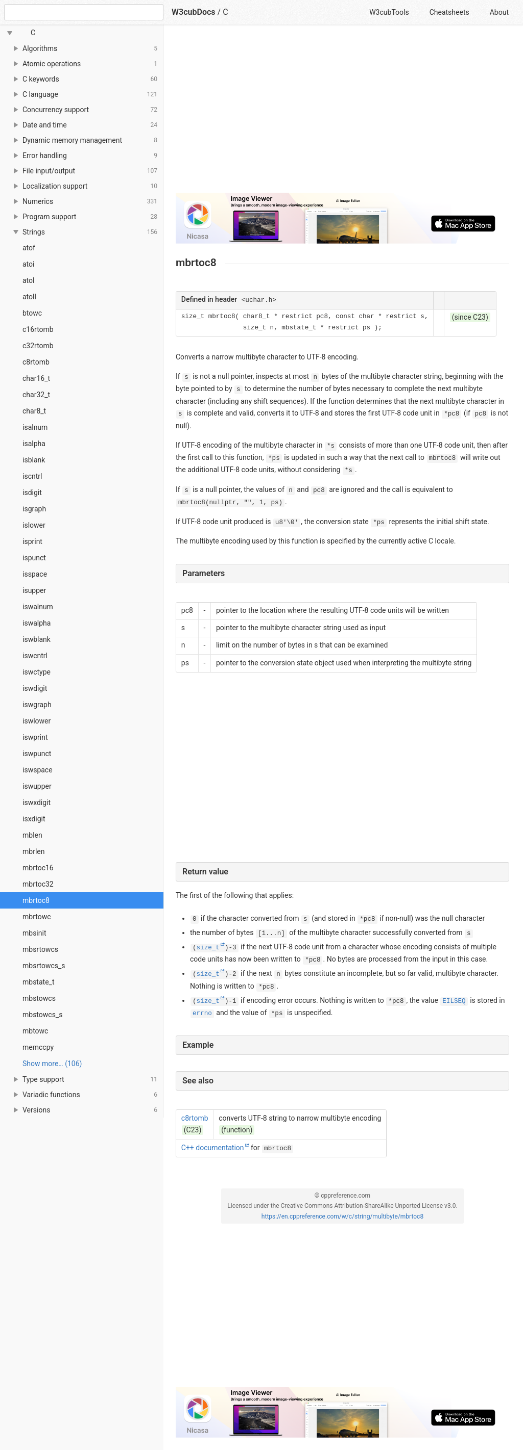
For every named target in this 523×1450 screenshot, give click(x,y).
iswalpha (36, 623)
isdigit (32, 492)
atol (28, 280)
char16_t (36, 378)
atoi (28, 264)
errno (202, 1013)
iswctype (36, 672)
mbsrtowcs (40, 949)
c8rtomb (36, 362)
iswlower (36, 721)
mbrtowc (36, 917)
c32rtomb (38, 346)
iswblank (36, 639)
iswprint (34, 737)
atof (28, 248)
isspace (34, 574)
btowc (32, 313)
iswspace (37, 770)
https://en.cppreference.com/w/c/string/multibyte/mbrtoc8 (342, 1216)
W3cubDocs (194, 12)
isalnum (34, 427)
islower (33, 525)
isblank (33, 460)
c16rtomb (38, 329)
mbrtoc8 (36, 900)
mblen (32, 835)
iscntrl (32, 476)
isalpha (33, 443)
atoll (29, 297)
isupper (34, 590)
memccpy (38, 1047)
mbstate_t (38, 982)
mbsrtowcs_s (43, 966)
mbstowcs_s (42, 1015)
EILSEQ (453, 1001)
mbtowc (35, 1031)
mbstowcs (39, 998)
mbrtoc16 (38, 868)
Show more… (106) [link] (52, 1063)
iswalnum (37, 607)
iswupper (37, 786)
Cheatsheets (449, 12)
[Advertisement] (342, 113)
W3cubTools (389, 12)
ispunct (34, 558)
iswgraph (37, 705)
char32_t (36, 395)
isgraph (34, 509)
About (499, 12)
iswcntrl (34, 656)
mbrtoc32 (38, 884)
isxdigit (33, 819)
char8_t (34, 411)
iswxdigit (36, 802)
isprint (32, 541)
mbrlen (33, 851)
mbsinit (34, 933)
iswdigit (34, 688)
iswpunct (36, 753)
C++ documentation (212, 1148)
